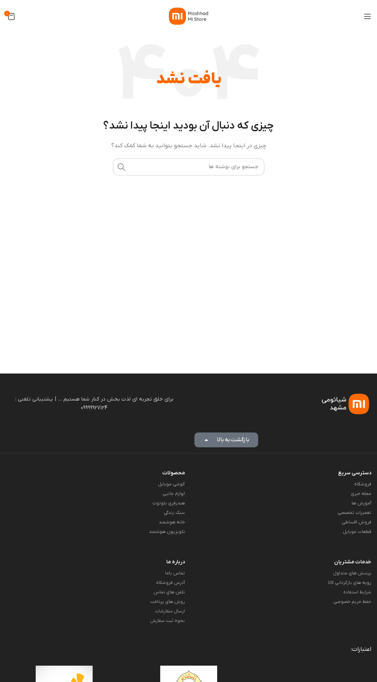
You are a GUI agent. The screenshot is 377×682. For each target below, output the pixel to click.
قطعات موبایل (357, 532)
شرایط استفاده (357, 592)
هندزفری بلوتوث (168, 503)
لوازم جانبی (173, 494)
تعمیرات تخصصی (354, 513)
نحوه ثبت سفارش (167, 621)
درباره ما (175, 562)
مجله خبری (361, 494)
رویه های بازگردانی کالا (349, 583)
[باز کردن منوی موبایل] (367, 16)
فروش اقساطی (356, 522)
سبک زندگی (174, 513)
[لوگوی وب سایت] (188, 15)
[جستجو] (189, 167)
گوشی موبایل (171, 484)
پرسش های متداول (352, 573)
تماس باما (175, 573)
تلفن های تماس (169, 592)
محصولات (173, 473)
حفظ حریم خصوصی (352, 602)
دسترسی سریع (354, 473)
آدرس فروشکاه (170, 583)
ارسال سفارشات (170, 611)
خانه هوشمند (172, 522)
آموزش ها (361, 503)
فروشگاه (362, 484)
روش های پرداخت (167, 602)
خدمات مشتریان (352, 562)
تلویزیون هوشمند (167, 532)
